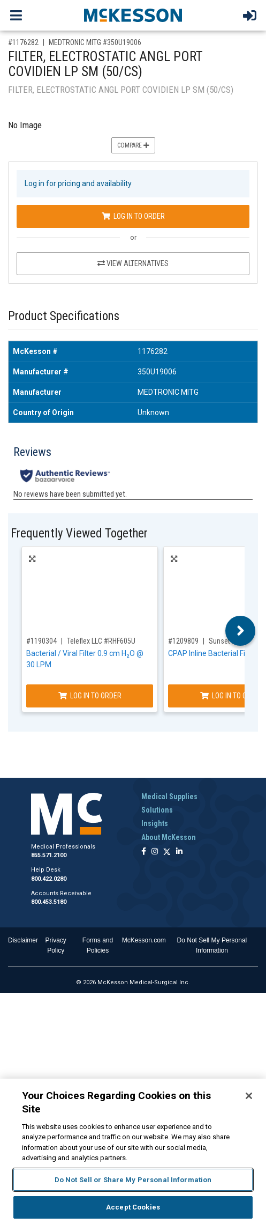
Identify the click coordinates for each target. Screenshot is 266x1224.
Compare (133, 145)
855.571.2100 (48, 855)
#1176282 (23, 42)
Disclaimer (23, 940)
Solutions (157, 810)
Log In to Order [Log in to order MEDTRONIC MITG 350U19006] (133, 216)
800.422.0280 (48, 878)
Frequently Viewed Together (79, 533)
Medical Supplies (169, 796)
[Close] (249, 1096)
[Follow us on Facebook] (143, 852)
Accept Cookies (133, 1207)
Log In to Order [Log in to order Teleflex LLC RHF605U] (89, 695)
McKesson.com (144, 940)
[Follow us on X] (167, 852)
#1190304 (41, 641)
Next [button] (240, 631)
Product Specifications (63, 316)
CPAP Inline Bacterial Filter (212, 653)
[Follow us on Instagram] (154, 852)
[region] (133, 1151)
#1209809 (183, 641)
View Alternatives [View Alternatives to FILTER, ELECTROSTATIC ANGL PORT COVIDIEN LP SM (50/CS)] (133, 263)
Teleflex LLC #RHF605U (101, 641)
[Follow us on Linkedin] (179, 852)
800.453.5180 (48, 901)
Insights (154, 823)
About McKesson (168, 837)
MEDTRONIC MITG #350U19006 (95, 42)
